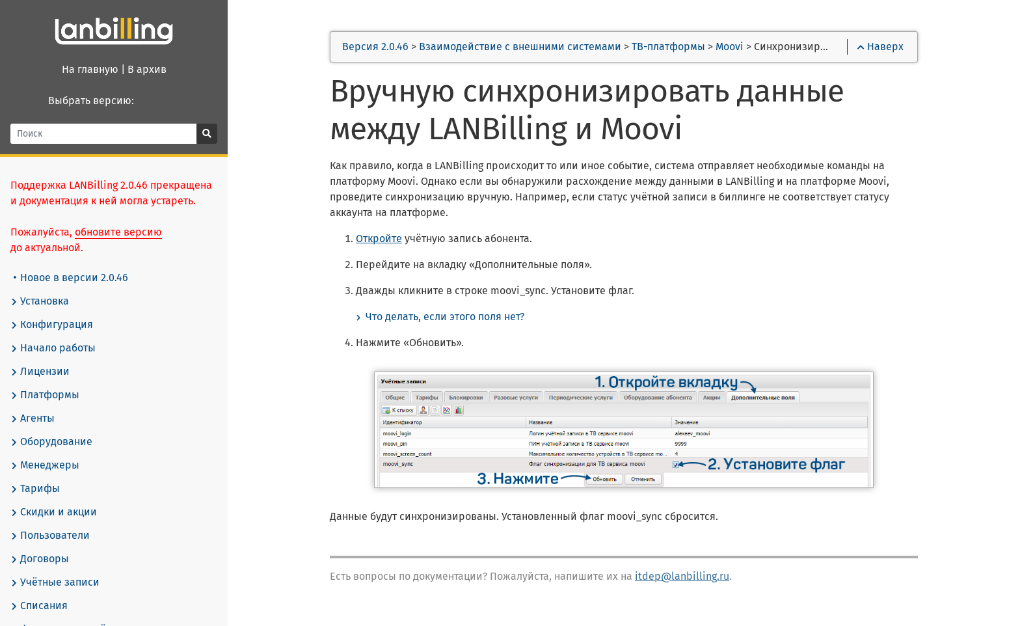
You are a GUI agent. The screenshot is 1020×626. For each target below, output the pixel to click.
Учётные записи (55, 582)
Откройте (379, 238)
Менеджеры (44, 465)
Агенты (32, 418)
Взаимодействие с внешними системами (520, 46)
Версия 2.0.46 (375, 46)
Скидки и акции (53, 512)
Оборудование (51, 442)
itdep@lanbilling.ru (682, 576)
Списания (39, 606)
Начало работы (53, 348)
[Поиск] (103, 134)
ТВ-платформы (668, 46)
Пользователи (50, 535)
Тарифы (35, 489)
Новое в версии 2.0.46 (71, 277)
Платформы (44, 395)
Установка (39, 301)
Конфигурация (51, 325)
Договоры (39, 559)
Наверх (880, 46)
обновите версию (118, 232)
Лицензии (40, 371)
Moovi (730, 46)
